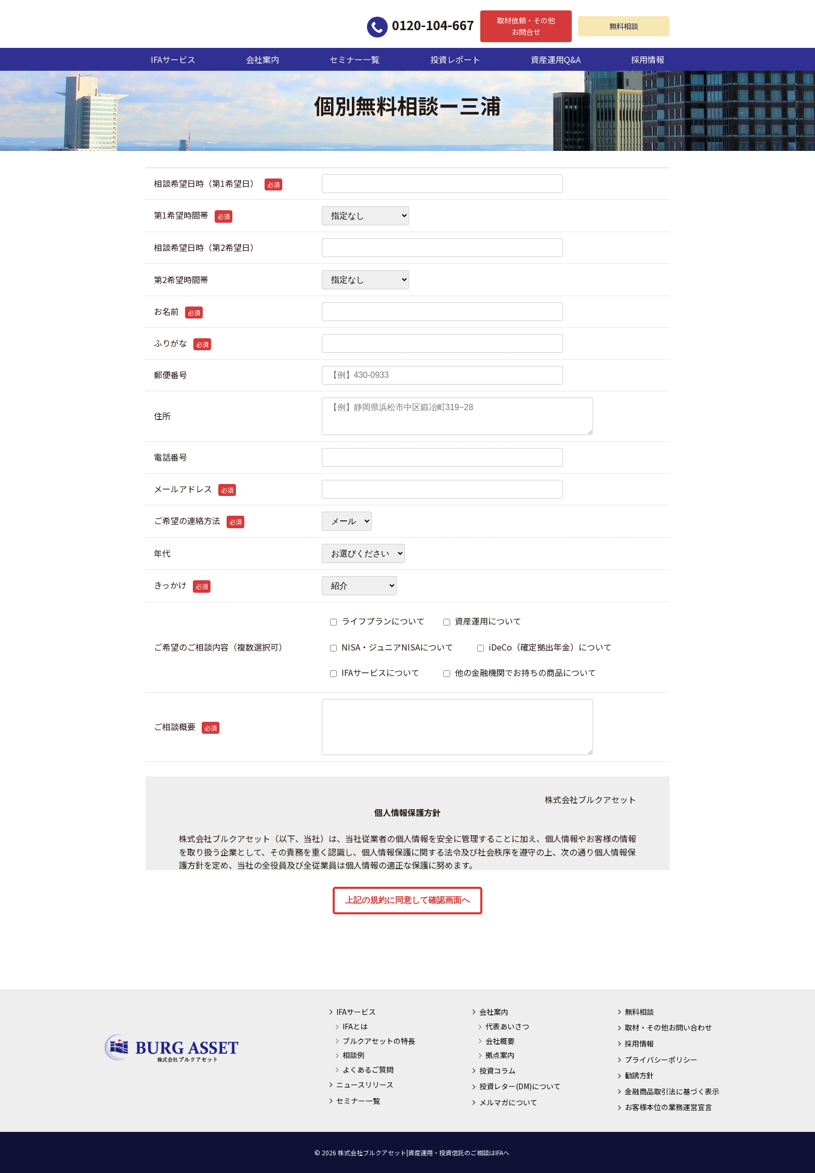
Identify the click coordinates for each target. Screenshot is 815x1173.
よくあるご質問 (368, 1069)
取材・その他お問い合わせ (668, 1027)
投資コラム (497, 1070)
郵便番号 (170, 374)
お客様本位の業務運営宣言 (668, 1107)
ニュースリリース (364, 1084)
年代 (162, 553)
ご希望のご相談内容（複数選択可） (220, 647)
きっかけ (182, 585)
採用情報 (647, 59)
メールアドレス (195, 489)
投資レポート (455, 59)
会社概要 (500, 1041)
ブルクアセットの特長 (379, 1041)
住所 (162, 416)
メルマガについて (508, 1102)
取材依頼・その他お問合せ (526, 26)
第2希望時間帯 (181, 279)
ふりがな (182, 343)
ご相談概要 (186, 727)
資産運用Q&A (556, 59)
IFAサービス (173, 59)
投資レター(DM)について (520, 1086)
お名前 (178, 311)
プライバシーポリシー (661, 1059)
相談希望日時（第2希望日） (206, 247)
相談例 (353, 1055)
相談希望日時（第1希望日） (218, 183)
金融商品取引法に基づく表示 (672, 1091)
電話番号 (170, 457)
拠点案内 (500, 1055)
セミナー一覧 (354, 59)
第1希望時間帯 (193, 215)
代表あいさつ (507, 1026)
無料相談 (623, 26)
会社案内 (262, 59)
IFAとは (355, 1026)
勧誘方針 (639, 1075)
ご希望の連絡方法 (199, 521)
